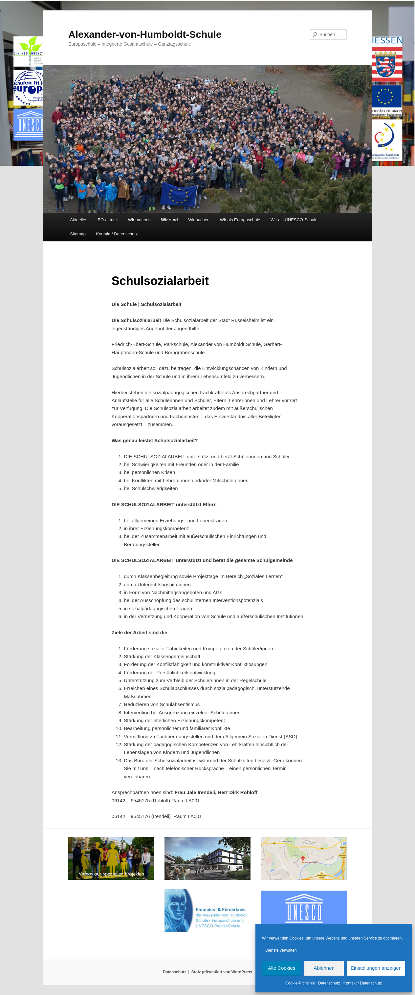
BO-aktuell (108, 219)
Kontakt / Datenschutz (362, 983)
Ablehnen (324, 968)
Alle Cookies (281, 968)
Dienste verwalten (280, 950)
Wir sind (169, 219)
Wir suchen (198, 219)
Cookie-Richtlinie (300, 983)
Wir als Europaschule (240, 219)
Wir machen (139, 219)
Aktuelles (78, 219)
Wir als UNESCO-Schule (294, 219)
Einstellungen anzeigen (376, 968)
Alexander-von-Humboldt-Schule (145, 34)
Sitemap (78, 233)
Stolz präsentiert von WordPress (221, 972)
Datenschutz (329, 983)
